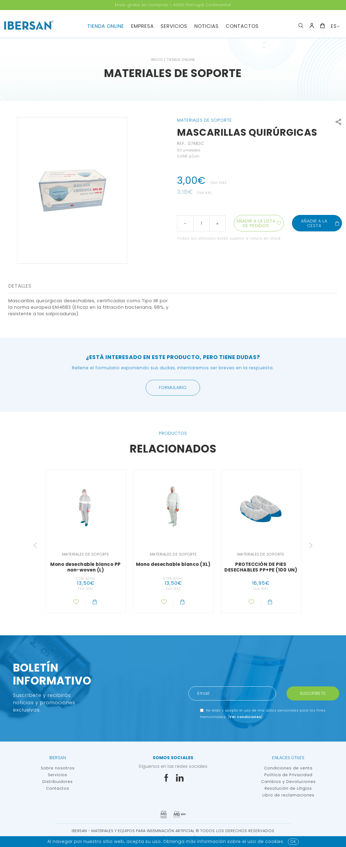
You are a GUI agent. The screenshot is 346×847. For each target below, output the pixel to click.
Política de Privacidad (288, 775)
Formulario (173, 387)
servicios (174, 26)
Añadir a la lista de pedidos (255, 223)
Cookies (274, 841)
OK (293, 841)
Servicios (57, 775)
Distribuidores (57, 781)
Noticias (206, 26)
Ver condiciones (245, 717)
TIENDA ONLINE (105, 26)
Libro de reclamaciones (288, 795)
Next (311, 545)
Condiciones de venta (288, 768)
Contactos (242, 26)
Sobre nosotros (58, 768)
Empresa (142, 26)
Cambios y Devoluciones (288, 781)
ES (334, 26)
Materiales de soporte (173, 73)
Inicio (157, 59)
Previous (35, 545)
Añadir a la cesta (320, 223)
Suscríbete (313, 693)
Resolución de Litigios (288, 788)
